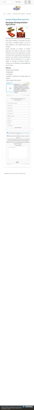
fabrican (24, 59)
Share (29, 1)
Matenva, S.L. (9, 83)
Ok (23, 406)
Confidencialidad (22, 173)
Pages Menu (19, 1)
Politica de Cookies (29, 406)
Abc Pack (12, 173)
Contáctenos (16, 173)
